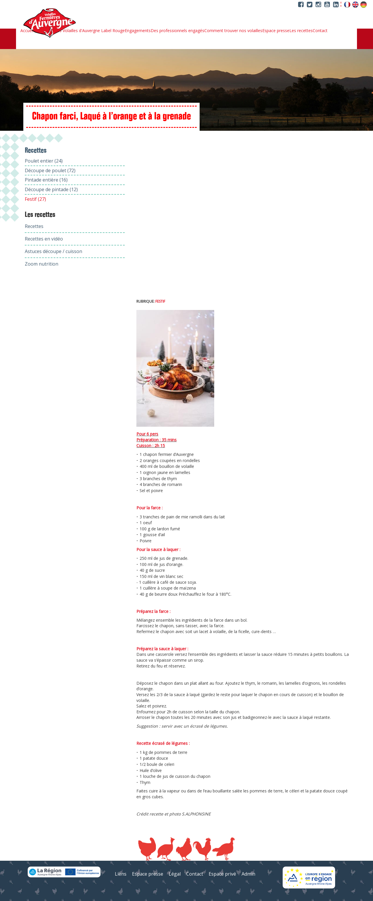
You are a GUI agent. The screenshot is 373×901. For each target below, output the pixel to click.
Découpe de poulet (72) (50, 170)
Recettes (34, 226)
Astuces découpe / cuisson (53, 251)
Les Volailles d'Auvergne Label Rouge (90, 31)
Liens (120, 874)
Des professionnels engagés (177, 31)
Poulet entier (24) (44, 161)
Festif (160, 301)
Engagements (138, 31)
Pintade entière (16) (46, 180)
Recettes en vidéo (44, 239)
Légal (175, 874)
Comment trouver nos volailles (233, 31)
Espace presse (275, 31)
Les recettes (301, 31)
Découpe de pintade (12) (51, 189)
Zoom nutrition (41, 264)
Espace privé (222, 874)
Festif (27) (35, 199)
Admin (248, 874)
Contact (320, 31)
